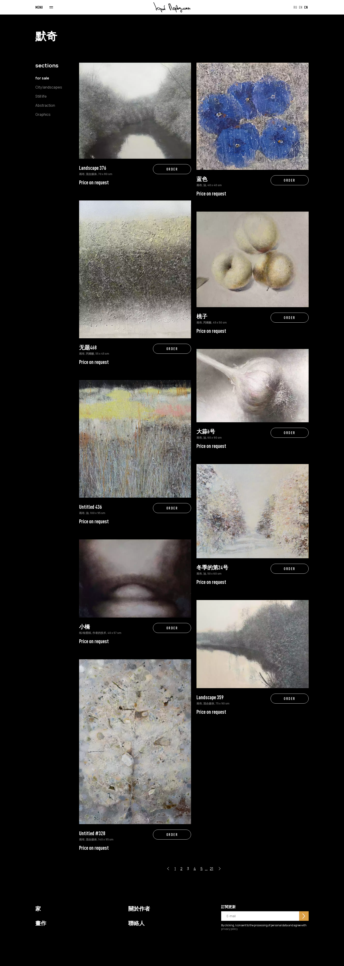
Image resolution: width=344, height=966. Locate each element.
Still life (41, 96)
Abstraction (45, 105)
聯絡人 (136, 923)
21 (211, 868)
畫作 (40, 923)
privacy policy (229, 929)
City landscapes (48, 87)
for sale (42, 78)
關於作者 (139, 908)
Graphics (43, 114)
